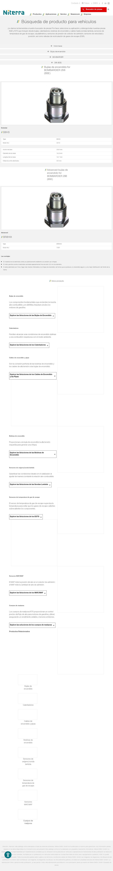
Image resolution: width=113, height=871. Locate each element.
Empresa (87, 14)
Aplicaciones (51, 14)
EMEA (95, 3)
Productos (37, 14)
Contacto (75, 3)
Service (63, 14)
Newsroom (75, 14)
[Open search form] (108, 9)
